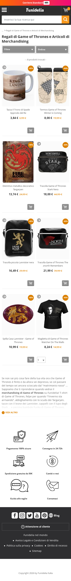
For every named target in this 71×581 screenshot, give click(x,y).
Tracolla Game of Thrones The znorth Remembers (53, 264)
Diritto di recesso (57, 545)
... (2, 30)
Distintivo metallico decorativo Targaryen (18, 187)
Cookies (38, 545)
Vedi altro (11, 412)
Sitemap (37, 551)
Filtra (7, 49)
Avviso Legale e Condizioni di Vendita (36, 540)
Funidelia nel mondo (35, 535)
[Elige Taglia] (41, 360)
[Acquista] (30, 130)
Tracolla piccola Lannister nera (18, 262)
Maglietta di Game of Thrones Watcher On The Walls (53, 340)
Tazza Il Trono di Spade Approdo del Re (18, 111)
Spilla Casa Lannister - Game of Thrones (18, 340)
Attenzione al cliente (35, 527)
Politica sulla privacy (18, 545)
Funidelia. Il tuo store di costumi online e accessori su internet (35, 10)
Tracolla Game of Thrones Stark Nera (53, 187)
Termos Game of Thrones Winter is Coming (53, 111)
